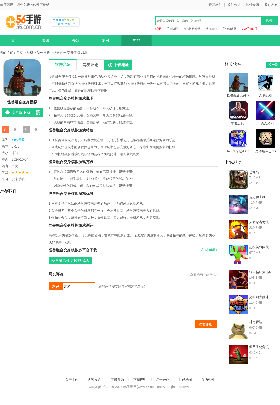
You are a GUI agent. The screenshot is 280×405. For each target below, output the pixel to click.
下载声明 (140, 379)
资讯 (45, 41)
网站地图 (185, 379)
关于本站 (71, 379)
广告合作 (162, 379)
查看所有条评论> (204, 274)
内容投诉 (94, 379)
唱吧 (158, 28)
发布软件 (208, 379)
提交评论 (205, 324)
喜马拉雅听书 (191, 28)
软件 (106, 41)
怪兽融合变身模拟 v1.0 (70, 260)
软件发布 (271, 5)
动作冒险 (43, 52)
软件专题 (252, 5)
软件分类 (234, 5)
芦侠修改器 (230, 28)
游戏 (136, 41)
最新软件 (215, 5)
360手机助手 (250, 28)
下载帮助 (117, 379)
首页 (15, 41)
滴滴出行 (211, 28)
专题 (76, 41)
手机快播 (172, 28)
